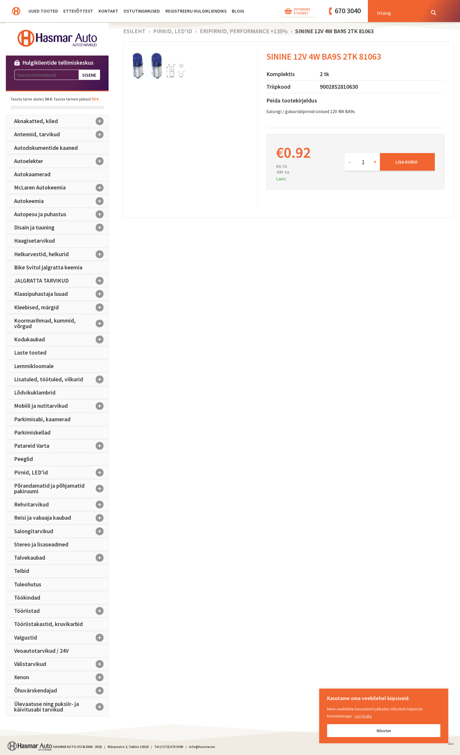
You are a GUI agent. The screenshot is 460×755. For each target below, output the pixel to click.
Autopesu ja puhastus (61, 214)
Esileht (134, 31)
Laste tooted (30, 352)
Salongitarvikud (61, 531)
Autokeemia (61, 201)
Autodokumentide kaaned (46, 147)
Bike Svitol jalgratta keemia (48, 267)
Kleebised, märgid (61, 307)
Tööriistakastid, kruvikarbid (48, 624)
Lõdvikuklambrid (34, 392)
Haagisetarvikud (34, 240)
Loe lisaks (363, 716)
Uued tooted (43, 11)
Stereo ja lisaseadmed (41, 544)
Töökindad (27, 597)
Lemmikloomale (34, 366)
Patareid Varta (61, 446)
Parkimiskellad (32, 432)
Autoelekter (61, 161)
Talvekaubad (61, 558)
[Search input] (399, 13)
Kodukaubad (61, 339)
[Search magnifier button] (433, 12)
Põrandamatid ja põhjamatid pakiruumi (61, 488)
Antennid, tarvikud (61, 134)
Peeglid (23, 458)
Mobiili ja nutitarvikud (61, 406)
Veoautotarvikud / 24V (41, 650)
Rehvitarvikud (61, 505)
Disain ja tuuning (61, 228)
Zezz (451, 745)
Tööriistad (61, 611)
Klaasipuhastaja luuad (61, 294)
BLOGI (238, 11)
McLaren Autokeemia (61, 188)
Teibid (21, 570)
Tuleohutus (27, 584)
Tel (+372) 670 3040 (168, 746)
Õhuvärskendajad (61, 690)
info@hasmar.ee (202, 746)
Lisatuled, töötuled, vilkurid (61, 379)
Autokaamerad (32, 174)
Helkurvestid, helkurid (61, 254)
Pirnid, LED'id (61, 472)
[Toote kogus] (362, 162)
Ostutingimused (142, 11)
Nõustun (384, 730)
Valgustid (61, 637)
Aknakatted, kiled (61, 121)
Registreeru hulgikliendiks (195, 11)
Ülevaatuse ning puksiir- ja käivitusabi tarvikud (61, 707)
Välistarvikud (61, 664)
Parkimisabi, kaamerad (42, 419)
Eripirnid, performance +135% (244, 31)
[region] (383, 716)
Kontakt (108, 11)
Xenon (61, 677)
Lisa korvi (406, 162)
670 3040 (348, 10)
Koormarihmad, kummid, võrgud (61, 323)
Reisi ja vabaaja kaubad (61, 518)
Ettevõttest (78, 11)
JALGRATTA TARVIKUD (61, 281)
